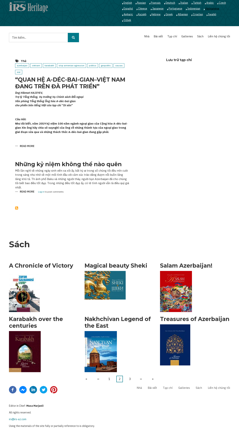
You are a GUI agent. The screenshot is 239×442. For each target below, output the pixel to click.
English (128, 2)
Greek (169, 14)
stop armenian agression (71, 65)
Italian (184, 2)
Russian (141, 2)
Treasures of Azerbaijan (194, 319)
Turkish (197, 2)
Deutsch (170, 2)
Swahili (212, 14)
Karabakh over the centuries (36, 322)
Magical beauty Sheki (116, 265)
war (19, 72)
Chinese (142, 8)
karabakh (49, 65)
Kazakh (142, 14)
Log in (41, 192)
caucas (119, 65)
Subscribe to (16, 208)
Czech (222, 2)
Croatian (198, 14)
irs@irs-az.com (17, 419)
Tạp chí (172, 36)
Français (156, 2)
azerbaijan (22, 65)
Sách (200, 36)
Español (128, 8)
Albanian (183, 14)
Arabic (210, 2)
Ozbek (127, 20)
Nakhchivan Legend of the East (118, 322)
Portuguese (175, 8)
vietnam (36, 65)
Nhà (146, 36)
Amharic (128, 14)
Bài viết (158, 36)
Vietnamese (212, 8)
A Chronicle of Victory (41, 265)
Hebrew (156, 14)
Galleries (187, 36)
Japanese (158, 8)
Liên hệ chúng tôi (219, 36)
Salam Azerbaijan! (186, 265)
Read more (27, 146)
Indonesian (193, 8)
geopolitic (106, 65)
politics (92, 65)
